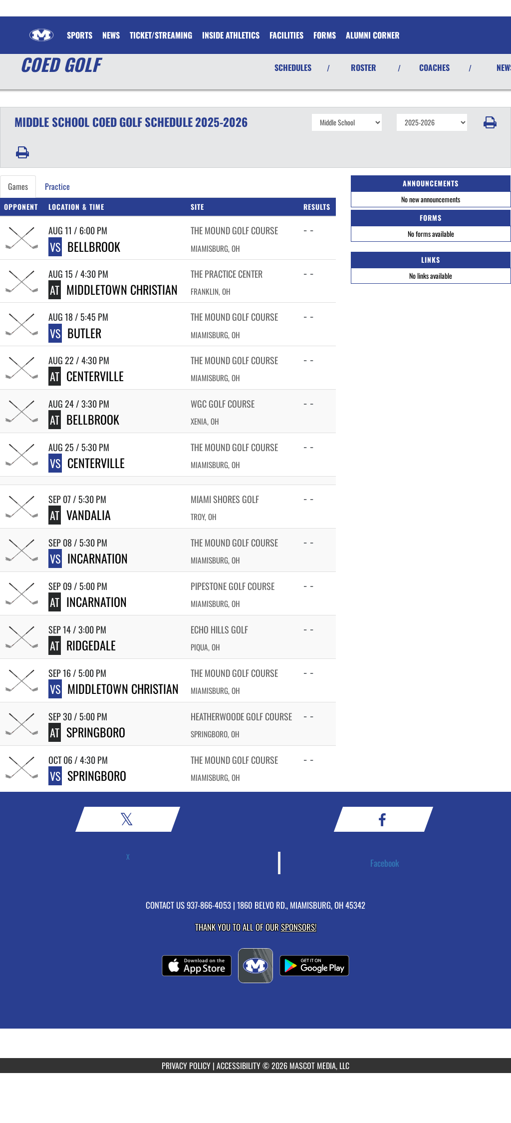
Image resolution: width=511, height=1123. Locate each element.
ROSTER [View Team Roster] (363, 67)
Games (18, 186)
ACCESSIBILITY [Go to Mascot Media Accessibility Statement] (238, 1066)
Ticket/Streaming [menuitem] (161, 35)
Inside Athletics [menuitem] (230, 35)
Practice (57, 186)
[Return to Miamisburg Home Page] (41, 28)
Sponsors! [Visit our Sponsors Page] (298, 927)
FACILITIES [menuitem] (286, 35)
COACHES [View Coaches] (434, 67)
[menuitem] (111, 34)
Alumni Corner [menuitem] (373, 35)
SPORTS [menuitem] (79, 35)
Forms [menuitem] (324, 35)
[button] (489, 122)
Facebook (384, 862)
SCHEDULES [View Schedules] (292, 67)
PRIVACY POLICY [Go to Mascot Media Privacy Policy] (186, 1066)
